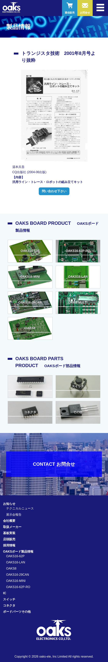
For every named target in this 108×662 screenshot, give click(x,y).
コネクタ (9, 605)
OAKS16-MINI (16, 580)
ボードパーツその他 (17, 611)
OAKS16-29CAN (17, 574)
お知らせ (9, 503)
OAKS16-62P (15, 556)
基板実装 (9, 533)
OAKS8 (11, 568)
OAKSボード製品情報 (18, 551)
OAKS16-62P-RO (18, 587)
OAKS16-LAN (15, 562)
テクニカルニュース (20, 508)
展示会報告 (13, 514)
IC (4, 593)
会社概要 (9, 520)
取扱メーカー (12, 527)
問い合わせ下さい (54, 191)
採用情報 (9, 545)
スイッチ (9, 599)
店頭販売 (9, 539)
